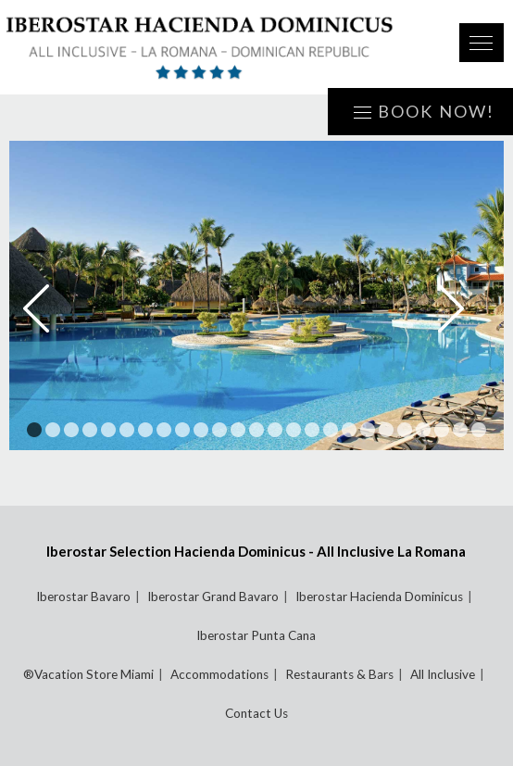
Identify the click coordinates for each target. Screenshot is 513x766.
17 (330, 429)
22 (423, 429)
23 (441, 429)
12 (238, 429)
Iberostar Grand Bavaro (213, 596)
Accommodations (219, 674)
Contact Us (256, 713)
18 (349, 429)
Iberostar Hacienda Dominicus (379, 596)
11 (219, 429)
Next (464, 308)
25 (478, 429)
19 (367, 429)
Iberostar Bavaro (83, 596)
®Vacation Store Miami (88, 674)
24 (460, 429)
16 (312, 429)
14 (275, 429)
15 (293, 429)
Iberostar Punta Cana (256, 635)
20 (386, 429)
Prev (49, 308)
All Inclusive (442, 674)
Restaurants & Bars (339, 674)
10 (201, 429)
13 (256, 429)
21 (404, 429)
